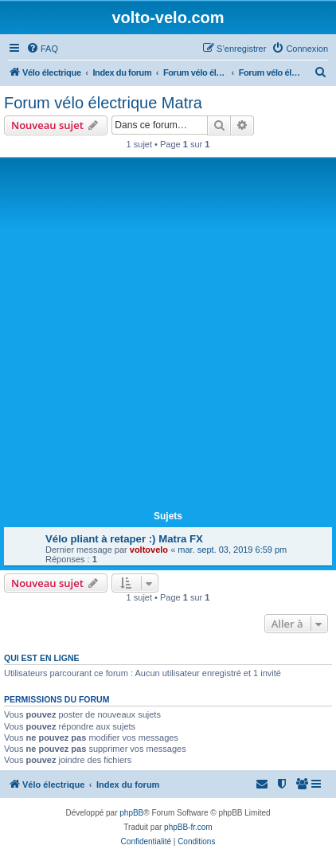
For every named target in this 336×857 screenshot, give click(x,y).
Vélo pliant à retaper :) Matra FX (124, 539)
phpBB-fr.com (188, 827)
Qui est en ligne (42, 658)
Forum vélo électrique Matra (103, 103)
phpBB (131, 812)
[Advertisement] (168, 337)
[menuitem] (42, 48)
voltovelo (149, 549)
